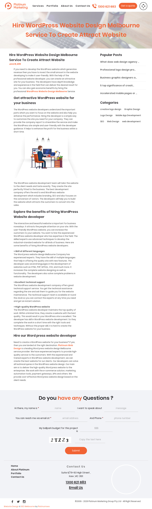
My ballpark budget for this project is (58, 430)
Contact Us (17, 477)
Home (14, 466)
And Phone (96, 418)
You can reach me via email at (33, 418)
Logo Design (106, 115)
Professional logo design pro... (118, 70)
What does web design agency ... (120, 62)
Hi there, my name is (27, 408)
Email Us (76, 488)
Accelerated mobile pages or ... (119, 93)
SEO (102, 122)
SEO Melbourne (28, 507)
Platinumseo (44, 507)
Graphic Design (132, 109)
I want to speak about (89, 408)
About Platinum (20, 469)
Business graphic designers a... (118, 78)
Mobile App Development (128, 115)
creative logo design (110, 109)
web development (131, 122)
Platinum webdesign (16, 7)
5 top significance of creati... (117, 86)
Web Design (113, 122)
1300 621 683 (107, 6)
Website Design (11, 507)
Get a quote (128, 6)
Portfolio (16, 473)
